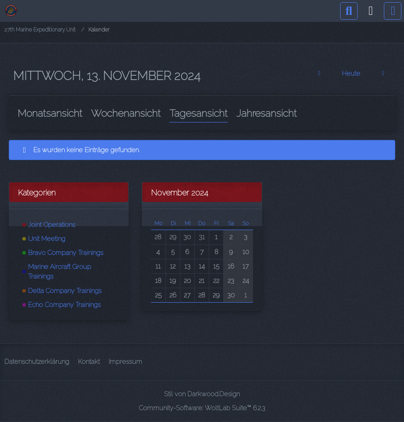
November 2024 (179, 192)
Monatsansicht (50, 113)
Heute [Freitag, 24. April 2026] (351, 73)
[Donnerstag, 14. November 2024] (383, 73)
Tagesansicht (198, 113)
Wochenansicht (126, 113)
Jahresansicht (266, 113)
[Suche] (349, 11)
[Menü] (392, 11)
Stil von (202, 394)
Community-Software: (202, 408)
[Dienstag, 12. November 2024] (319, 73)
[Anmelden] (370, 11)
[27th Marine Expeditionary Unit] (11, 10)
